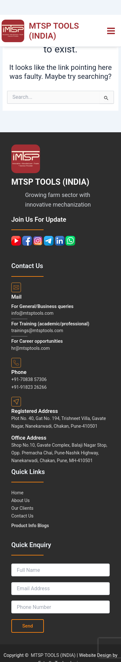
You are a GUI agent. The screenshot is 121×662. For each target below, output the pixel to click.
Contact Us (22, 515)
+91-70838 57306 (29, 379)
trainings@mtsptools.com (37, 330)
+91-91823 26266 (29, 387)
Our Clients (22, 508)
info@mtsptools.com (32, 313)
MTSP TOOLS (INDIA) (54, 31)
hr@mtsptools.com (30, 348)
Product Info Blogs (30, 525)
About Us (20, 500)
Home (17, 492)
